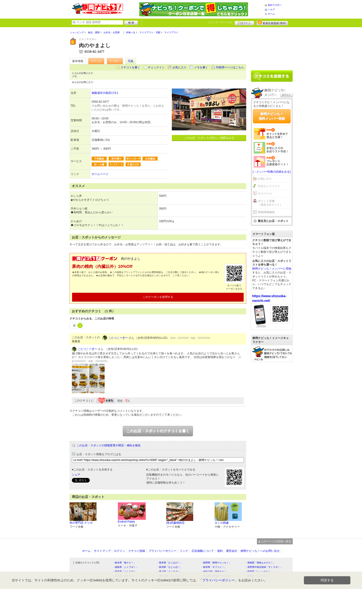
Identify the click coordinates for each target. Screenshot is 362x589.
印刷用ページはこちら (230, 67)
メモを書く (201, 67)
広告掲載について (203, 551)
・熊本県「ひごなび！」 (169, 562)
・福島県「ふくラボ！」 (125, 567)
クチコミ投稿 (136, 551)
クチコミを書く (130, 67)
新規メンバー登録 (272, 23)
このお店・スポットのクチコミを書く (157, 431)
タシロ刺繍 (222, 522)
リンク (184, 551)
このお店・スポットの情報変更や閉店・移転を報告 (108, 445)
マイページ (265, 193)
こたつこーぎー (118, 337)
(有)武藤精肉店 (175, 522)
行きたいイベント (269, 186)
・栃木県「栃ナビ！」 (124, 562)
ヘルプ (271, 9)
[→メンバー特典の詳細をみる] (272, 171)
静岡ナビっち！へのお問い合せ (260, 551)
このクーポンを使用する (158, 297)
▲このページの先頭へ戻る (275, 541)
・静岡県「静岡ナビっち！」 (216, 562)
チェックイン (156, 67)
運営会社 (231, 551)
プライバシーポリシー (162, 551)
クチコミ (96, 61)
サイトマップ (102, 551)
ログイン (244, 23)
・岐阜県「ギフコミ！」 (213, 567)
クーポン (114, 61)
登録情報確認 (266, 212)
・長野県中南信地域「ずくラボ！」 (263, 567)
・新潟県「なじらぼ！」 (169, 567)
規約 (220, 551)
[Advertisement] (272, 47)
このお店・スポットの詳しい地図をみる (209, 137)
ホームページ (100, 174)
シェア (76, 474)
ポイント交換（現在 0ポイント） (270, 203)
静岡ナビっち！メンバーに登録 (271, 268)
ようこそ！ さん (220, 22)
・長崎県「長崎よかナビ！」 (260, 562)
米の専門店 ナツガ (81, 522)
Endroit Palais (126, 521)
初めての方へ (275, 5)
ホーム (271, 14)
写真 (130, 61)
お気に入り (179, 67)
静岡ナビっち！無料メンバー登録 (272, 116)
